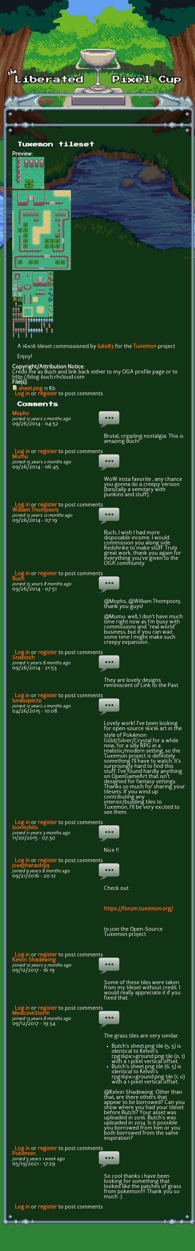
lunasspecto (27, 701)
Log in (22, 394)
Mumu (20, 456)
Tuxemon (145, 346)
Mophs (20, 413)
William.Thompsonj (35, 510)
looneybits (25, 827)
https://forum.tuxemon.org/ (138, 909)
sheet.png (31, 388)
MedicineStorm (31, 1013)
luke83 (106, 346)
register (47, 394)
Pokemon (24, 1153)
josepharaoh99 (30, 866)
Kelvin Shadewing (34, 960)
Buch (18, 579)
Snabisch (23, 657)
